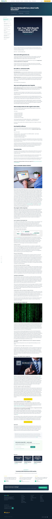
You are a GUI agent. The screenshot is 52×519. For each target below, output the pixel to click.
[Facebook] (42, 517)
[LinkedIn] (45, 517)
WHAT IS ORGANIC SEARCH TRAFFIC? (7, 30)
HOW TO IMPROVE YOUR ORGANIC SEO (7, 32)
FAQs (37, 437)
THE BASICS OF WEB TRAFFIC (7, 33)
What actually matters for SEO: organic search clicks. (7, 25)
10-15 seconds (18, 238)
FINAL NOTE (5, 39)
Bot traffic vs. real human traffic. (7, 21)
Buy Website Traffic (33, 497)
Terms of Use (42, 500)
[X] (44, 517)
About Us (32, 500)
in (1, 258)
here (17, 414)
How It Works (13, 1)
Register (41, 497)
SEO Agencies (34, 1)
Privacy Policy (42, 501)
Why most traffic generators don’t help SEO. (7, 23)
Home (11, 4)
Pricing (30, 1)
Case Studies (26, 1)
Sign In (42, 1)
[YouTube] (47, 517)
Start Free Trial (47, 1)
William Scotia (21, 13)
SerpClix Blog (14, 4)
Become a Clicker (23, 502)
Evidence (22, 1)
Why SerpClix (18, 1)
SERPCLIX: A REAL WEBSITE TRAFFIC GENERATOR (7, 37)
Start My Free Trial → (43, 487)
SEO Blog (32, 496)
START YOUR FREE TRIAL (28, 399)
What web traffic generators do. (6, 19)
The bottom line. (6, 28)
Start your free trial (36, 161)
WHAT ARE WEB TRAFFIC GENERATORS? (6, 35)
